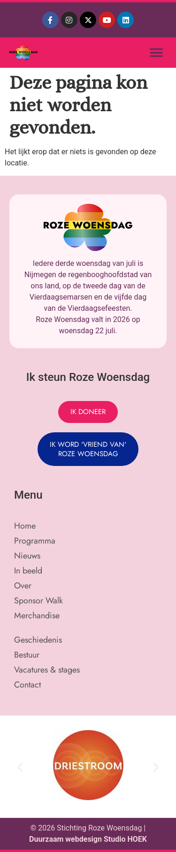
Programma (34, 541)
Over (22, 586)
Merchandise (37, 615)
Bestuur (26, 655)
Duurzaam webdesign (66, 839)
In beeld (28, 571)
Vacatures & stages (47, 670)
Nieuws (27, 556)
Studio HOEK (125, 839)
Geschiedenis (38, 640)
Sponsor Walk (38, 600)
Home (25, 526)
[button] (156, 52)
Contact (27, 685)
